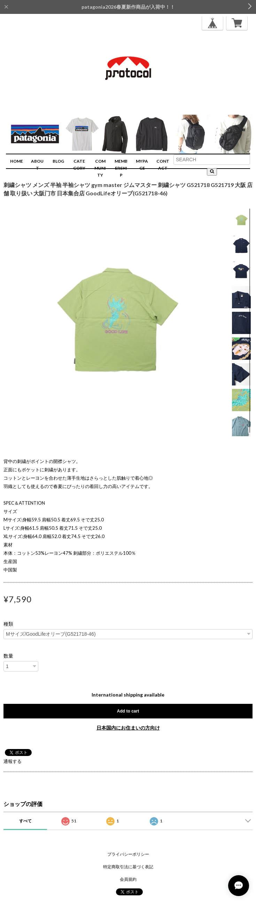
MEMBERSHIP (121, 168)
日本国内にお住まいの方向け (128, 728)
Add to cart (128, 711)
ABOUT (37, 164)
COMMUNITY (100, 168)
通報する (12, 761)
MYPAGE (142, 164)
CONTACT (162, 164)
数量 (8, 655)
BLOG (58, 161)
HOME (16, 161)
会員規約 (128, 879)
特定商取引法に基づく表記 (128, 866)
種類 (8, 623)
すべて (25, 820)
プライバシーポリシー (128, 854)
